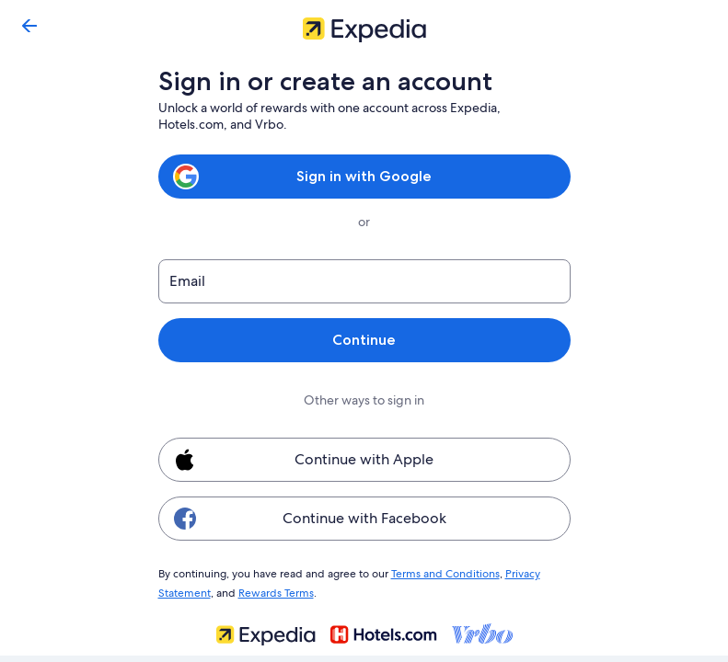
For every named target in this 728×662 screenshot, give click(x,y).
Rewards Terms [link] (273, 590)
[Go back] (29, 26)
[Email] (364, 281)
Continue (363, 339)
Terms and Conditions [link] (437, 572)
